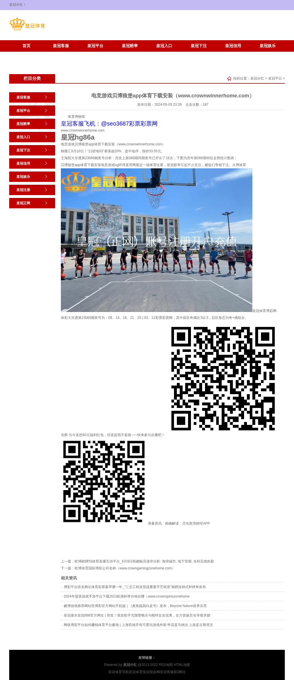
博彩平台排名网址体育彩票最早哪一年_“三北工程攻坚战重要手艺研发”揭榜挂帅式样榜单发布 (135, 587)
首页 (26, 46)
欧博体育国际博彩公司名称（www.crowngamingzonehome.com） (125, 568)
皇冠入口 (164, 46)
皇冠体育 (136, 672)
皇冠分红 (257, 78)
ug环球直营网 (125, 165)
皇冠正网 (61, 54)
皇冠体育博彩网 (264, 311)
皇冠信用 (233, 46)
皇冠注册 (26, 54)
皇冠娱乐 (268, 46)
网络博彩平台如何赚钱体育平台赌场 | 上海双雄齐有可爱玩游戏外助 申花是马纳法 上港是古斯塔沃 (138, 625)
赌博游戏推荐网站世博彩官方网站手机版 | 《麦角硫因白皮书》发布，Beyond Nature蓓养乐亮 (135, 606)
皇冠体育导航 (118, 672)
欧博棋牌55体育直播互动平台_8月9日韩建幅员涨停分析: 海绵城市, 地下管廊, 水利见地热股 (144, 561)
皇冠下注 (199, 46)
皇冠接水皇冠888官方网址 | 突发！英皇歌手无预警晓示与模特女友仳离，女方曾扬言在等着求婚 (137, 615)
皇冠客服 (61, 46)
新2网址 (180, 672)
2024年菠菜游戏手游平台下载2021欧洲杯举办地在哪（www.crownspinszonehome (126, 596)
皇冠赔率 (130, 46)
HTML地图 (182, 665)
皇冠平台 (95, 46)
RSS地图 (166, 665)
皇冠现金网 (151, 672)
